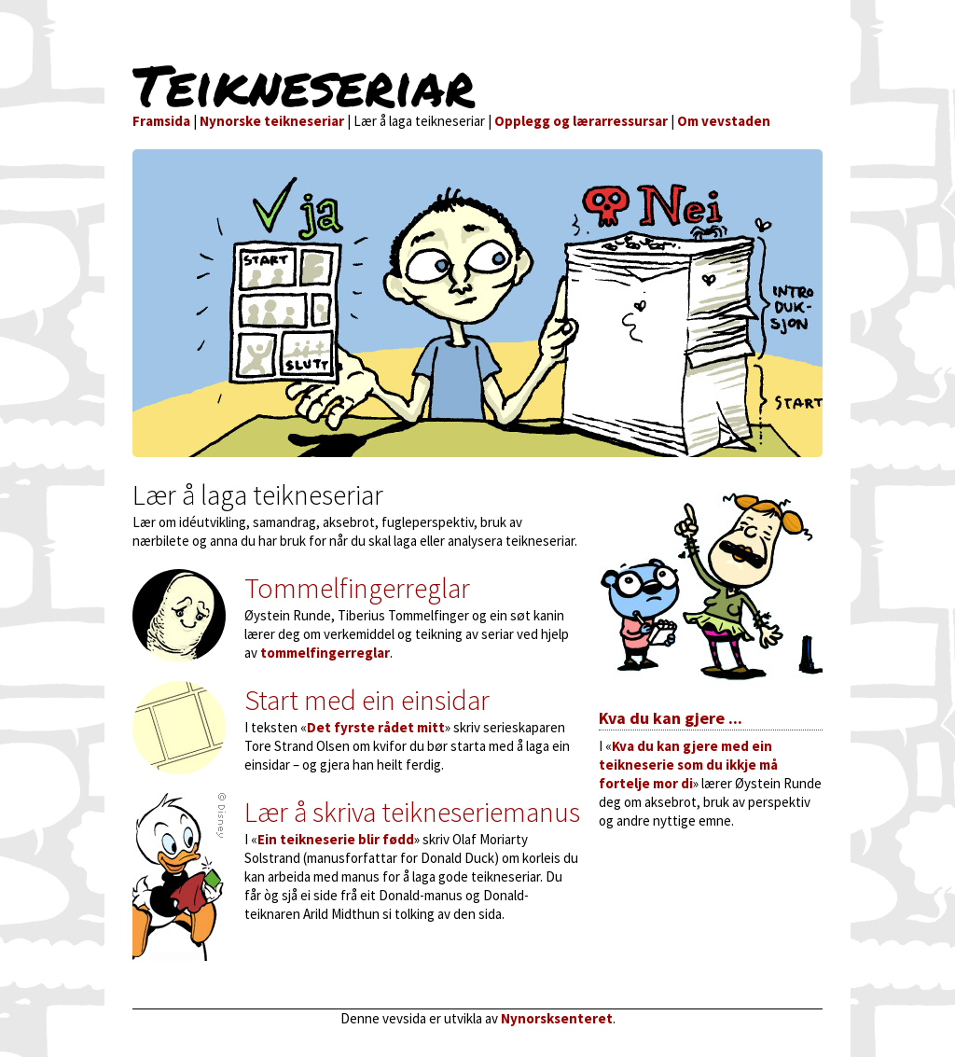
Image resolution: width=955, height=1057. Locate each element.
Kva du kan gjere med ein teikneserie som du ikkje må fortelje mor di (688, 764)
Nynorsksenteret (557, 1018)
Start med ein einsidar (367, 699)
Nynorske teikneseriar (272, 121)
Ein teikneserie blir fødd (335, 839)
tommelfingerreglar (325, 652)
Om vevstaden (723, 121)
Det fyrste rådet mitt (376, 727)
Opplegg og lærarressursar (581, 121)
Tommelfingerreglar (357, 587)
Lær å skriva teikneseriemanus (412, 811)
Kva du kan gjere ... (670, 718)
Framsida (161, 121)
